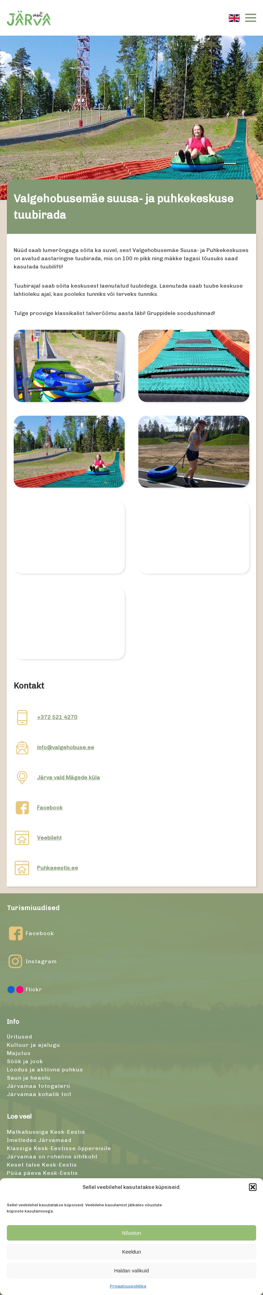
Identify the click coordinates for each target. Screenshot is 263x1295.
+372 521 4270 (57, 717)
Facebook (50, 807)
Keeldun (131, 1252)
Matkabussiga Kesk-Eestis (46, 1132)
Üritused (19, 1036)
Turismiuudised (33, 908)
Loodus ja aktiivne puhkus (45, 1069)
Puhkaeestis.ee (57, 868)
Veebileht (49, 837)
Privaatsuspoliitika (128, 1286)
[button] (252, 1187)
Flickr (24, 989)
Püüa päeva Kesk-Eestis (42, 1173)
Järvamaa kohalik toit (39, 1094)
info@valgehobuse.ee (65, 747)
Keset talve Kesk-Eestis (42, 1164)
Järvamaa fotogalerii (38, 1086)
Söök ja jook (25, 1061)
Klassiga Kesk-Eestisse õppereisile (59, 1148)
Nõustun (131, 1233)
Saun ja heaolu (29, 1077)
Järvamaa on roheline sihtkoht (52, 1156)
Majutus (19, 1053)
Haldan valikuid (131, 1270)
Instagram (32, 961)
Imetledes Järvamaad (39, 1140)
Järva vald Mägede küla (68, 777)
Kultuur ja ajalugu (33, 1045)
